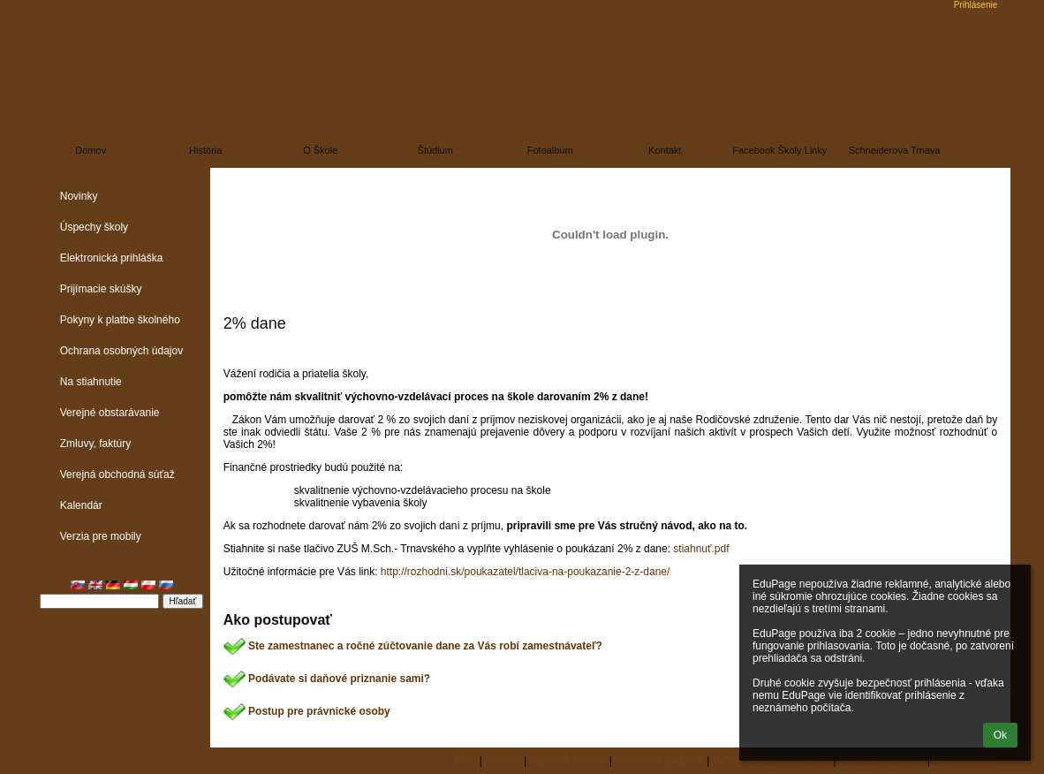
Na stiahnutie (91, 382)
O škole (320, 150)
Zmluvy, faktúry (95, 443)
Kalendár (81, 505)
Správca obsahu (568, 761)
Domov (90, 150)
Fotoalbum (550, 150)
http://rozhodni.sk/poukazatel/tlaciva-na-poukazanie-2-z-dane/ (525, 571)
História (205, 150)
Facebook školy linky (779, 150)
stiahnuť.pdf (701, 549)
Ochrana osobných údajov (121, 351)
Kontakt (664, 150)
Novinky (79, 196)
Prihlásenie (975, 5)
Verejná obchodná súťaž (117, 474)
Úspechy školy (94, 227)
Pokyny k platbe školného (120, 320)
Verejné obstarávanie (110, 412)
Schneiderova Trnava (895, 150)
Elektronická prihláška (111, 258)
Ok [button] (1000, 735)
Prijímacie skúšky (101, 289)
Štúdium (435, 150)
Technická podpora (659, 761)
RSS (466, 761)
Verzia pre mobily (100, 536)
